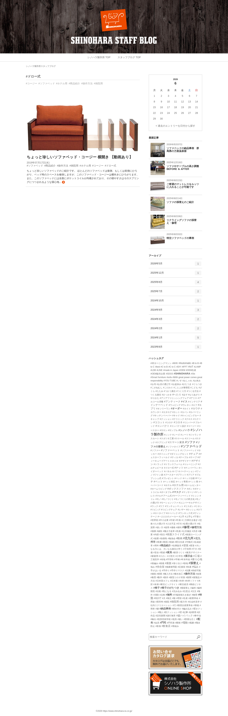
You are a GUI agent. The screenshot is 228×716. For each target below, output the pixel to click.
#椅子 (156, 587)
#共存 (195, 531)
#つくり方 (181, 391)
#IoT (190, 366)
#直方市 (183, 602)
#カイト (187, 408)
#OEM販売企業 (158, 373)
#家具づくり (179, 552)
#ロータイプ (159, 513)
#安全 (156, 552)
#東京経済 (183, 584)
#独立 (169, 598)
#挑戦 (153, 574)
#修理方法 (196, 527)
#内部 (156, 534)
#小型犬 (171, 556)
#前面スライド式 (175, 534)
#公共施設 (186, 531)
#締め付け (176, 608)
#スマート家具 (176, 442)
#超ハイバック (184, 615)
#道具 (174, 619)
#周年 (156, 545)
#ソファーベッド (188, 450)
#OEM (182, 370)
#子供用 (187, 549)
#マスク (176, 492)
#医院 (165, 542)
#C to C (172, 367)
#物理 (194, 595)
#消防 (156, 595)
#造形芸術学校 (164, 619)
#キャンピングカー (190, 415)
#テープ (193, 457)
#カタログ (167, 412)
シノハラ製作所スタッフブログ (41, 66)
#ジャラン (194, 435)
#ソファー (155, 450)
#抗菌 (187, 570)
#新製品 (196, 577)
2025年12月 (176, 274)
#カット (176, 412)
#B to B (195, 363)
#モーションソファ (169, 502)
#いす (179, 380)
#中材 (172, 520)
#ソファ (190, 442)
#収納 (171, 542)
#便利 (179, 527)
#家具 (169, 552)
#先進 (178, 531)
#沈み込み (177, 591)
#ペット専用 (182, 481)
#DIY (178, 367)
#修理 (186, 527)
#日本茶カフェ (163, 581)
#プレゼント (168, 478)
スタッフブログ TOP (129, 57)
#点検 (162, 595)
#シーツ (184, 435)
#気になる (166, 591)
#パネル (168, 471)
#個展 (153, 531)
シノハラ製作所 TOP (98, 57)
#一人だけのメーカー (168, 516)
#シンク (168, 435)
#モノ (158, 499)
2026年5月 (176, 264)
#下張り (197, 516)
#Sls (193, 373)
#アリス (193, 398)
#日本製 (174, 581)
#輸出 (153, 619)
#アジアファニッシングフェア (174, 398)
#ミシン (195, 496)
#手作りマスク (177, 570)
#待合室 (160, 566)
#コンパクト (162, 425)
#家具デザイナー (193, 552)
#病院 (166, 602)
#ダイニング (164, 454)
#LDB (153, 370)
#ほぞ (184, 394)
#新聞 (188, 577)
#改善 (198, 574)
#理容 (179, 598)
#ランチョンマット (174, 506)
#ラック (154, 506)
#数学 (159, 577)
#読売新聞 (160, 615)
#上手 (181, 516)
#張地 (185, 563)
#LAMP (197, 367)
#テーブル (183, 457)
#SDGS (169, 373)
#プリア (191, 475)
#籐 (157, 608)
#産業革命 (193, 598)
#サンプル (173, 430)
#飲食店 (166, 626)
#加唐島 (163, 538)
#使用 (166, 527)
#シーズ (176, 435)
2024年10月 (176, 301)
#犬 (163, 598)
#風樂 (191, 623)
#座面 (168, 563)
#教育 (153, 577)
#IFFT (185, 367)
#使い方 (159, 527)
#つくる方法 (193, 391)
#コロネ (178, 422)
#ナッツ (178, 467)
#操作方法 (87, 83)
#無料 (169, 594)
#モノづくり (167, 499)
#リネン (198, 506)
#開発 (178, 623)
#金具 (156, 623)
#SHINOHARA (182, 373)
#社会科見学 (194, 602)
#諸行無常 (171, 615)
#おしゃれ (187, 380)
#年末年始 (185, 559)
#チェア (193, 453)
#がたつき (187, 384)
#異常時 (159, 602)
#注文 (193, 591)
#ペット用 (193, 481)
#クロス (189, 419)
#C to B (164, 367)
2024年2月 (176, 329)
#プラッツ (181, 475)
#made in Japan (170, 370)
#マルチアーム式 (164, 496)
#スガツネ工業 (167, 438)
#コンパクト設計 (178, 426)
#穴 (174, 605)
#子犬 (194, 549)
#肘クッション (171, 612)
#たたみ (159, 391)
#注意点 (186, 591)
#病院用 (98, 83)
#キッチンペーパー (162, 415)
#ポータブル (166, 492)
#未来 (156, 584)
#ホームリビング (159, 489)
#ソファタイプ (173, 446)
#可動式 (189, 542)
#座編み (154, 563)
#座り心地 (196, 559)
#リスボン (189, 506)
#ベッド (178, 478)
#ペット (158, 481)
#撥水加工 (178, 574)
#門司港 (171, 623)
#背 (180, 612)
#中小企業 (164, 520)
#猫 (174, 598)
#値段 (159, 531)
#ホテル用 (62, 83)
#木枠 (181, 581)
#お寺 (153, 384)
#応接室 (181, 567)
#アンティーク (172, 401)
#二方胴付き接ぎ (190, 520)
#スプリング (161, 442)
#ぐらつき (197, 384)
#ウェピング (175, 405)
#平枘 (177, 559)
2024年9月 (176, 311)
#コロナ (169, 422)
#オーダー (176, 408)
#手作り (166, 570)
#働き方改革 (169, 531)
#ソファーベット (170, 450)
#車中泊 (197, 615)
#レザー (181, 509)
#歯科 (193, 588)
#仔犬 (179, 523)
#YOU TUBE (170, 380)
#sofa (169, 377)
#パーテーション (186, 471)
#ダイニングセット (179, 454)
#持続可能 (196, 570)
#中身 (178, 520)
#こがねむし (156, 387)
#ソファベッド (46, 83)
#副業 (156, 538)
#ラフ (161, 506)
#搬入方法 (168, 574)
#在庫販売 (176, 545)
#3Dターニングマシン (161, 363)
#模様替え (185, 588)
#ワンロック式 (185, 513)
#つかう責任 (170, 391)
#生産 (185, 598)
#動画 (179, 538)
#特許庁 (157, 598)
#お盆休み (176, 384)
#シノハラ (184, 430)
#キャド (176, 415)
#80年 (175, 363)
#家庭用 (154, 556)
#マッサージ (188, 492)
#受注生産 (180, 542)
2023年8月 (176, 348)
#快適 (188, 567)
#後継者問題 (171, 567)
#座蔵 (161, 563)
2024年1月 (176, 338)
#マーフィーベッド (181, 496)
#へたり (176, 394)
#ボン (189, 489)
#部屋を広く (190, 619)
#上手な (189, 516)
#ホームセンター (192, 485)
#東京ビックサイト (168, 584)
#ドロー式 (33, 76)
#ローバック (172, 513)
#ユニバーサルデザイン (190, 502)
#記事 (185, 612)
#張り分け (177, 563)
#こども (194, 387)
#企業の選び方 (190, 523)
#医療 (159, 542)
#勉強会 (171, 538)
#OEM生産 (191, 370)
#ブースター (170, 475)
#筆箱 (196, 605)
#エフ (194, 405)
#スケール (179, 438)
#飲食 (158, 626)
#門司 (163, 622)
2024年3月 (176, 320)
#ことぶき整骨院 (181, 387)
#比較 (158, 591)
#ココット (159, 422)
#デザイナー (185, 461)
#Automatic (185, 363)
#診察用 (192, 612)
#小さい (163, 556)
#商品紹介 (74, 83)
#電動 (184, 622)
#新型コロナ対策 (177, 577)
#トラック (159, 464)
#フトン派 (158, 475)
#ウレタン (186, 405)
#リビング (155, 509)
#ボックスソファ (176, 488)
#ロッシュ (191, 509)
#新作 (165, 577)
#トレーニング (190, 464)
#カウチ (195, 408)
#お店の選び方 (164, 384)
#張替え (194, 563)
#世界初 (154, 520)
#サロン (163, 430)
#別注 (162, 534)
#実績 (162, 552)
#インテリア (194, 401)
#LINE (159, 370)
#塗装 (185, 545)
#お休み (197, 380)
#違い (180, 619)
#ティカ (174, 457)
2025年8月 (176, 283)
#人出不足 (171, 523)
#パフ (175, 471)
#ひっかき (167, 394)
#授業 (159, 574)
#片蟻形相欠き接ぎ (182, 595)
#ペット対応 (169, 481)
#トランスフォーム (173, 464)
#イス (184, 401)
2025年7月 (176, 292)
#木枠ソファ (191, 581)
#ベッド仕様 (189, 478)
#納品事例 (165, 608)
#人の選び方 (159, 523)
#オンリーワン (163, 408)
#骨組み (175, 626)
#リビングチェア (169, 509)
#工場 (196, 555)
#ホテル (168, 485)
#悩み (195, 566)
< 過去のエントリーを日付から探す (175, 125)
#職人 (160, 612)
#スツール (190, 438)
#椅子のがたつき (169, 587)
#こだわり (168, 387)
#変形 (192, 545)
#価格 (172, 527)
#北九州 (188, 538)
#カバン (184, 412)
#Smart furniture (158, 377)
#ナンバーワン (191, 468)
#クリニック (178, 419)
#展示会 (188, 555)
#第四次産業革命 (185, 605)
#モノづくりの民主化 (184, 499)
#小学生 (179, 556)
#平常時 (169, 559)
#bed (157, 367)
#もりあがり (194, 394)
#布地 (162, 559)
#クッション (166, 419)
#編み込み (187, 608)
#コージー (31, 83)
